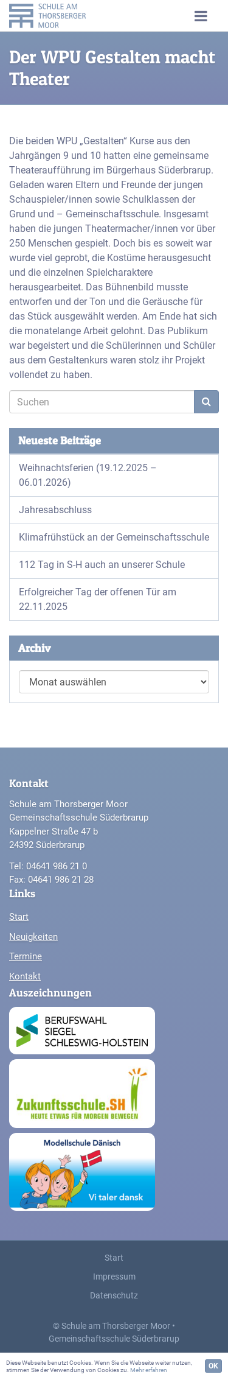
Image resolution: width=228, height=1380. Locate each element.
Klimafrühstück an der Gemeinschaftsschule (114, 537)
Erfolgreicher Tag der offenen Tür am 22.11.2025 (97, 599)
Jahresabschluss (55, 510)
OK (213, 1366)
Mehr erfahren (148, 1370)
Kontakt (25, 976)
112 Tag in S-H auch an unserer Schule (102, 564)
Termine (25, 956)
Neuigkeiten (33, 936)
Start (19, 916)
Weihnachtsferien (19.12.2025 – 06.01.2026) (88, 475)
